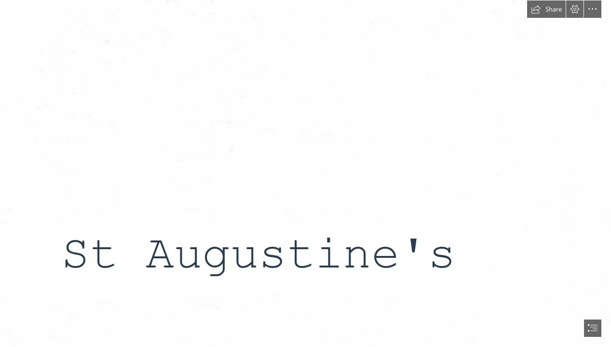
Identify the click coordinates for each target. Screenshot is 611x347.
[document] (305, 173)
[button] (546, 9)
